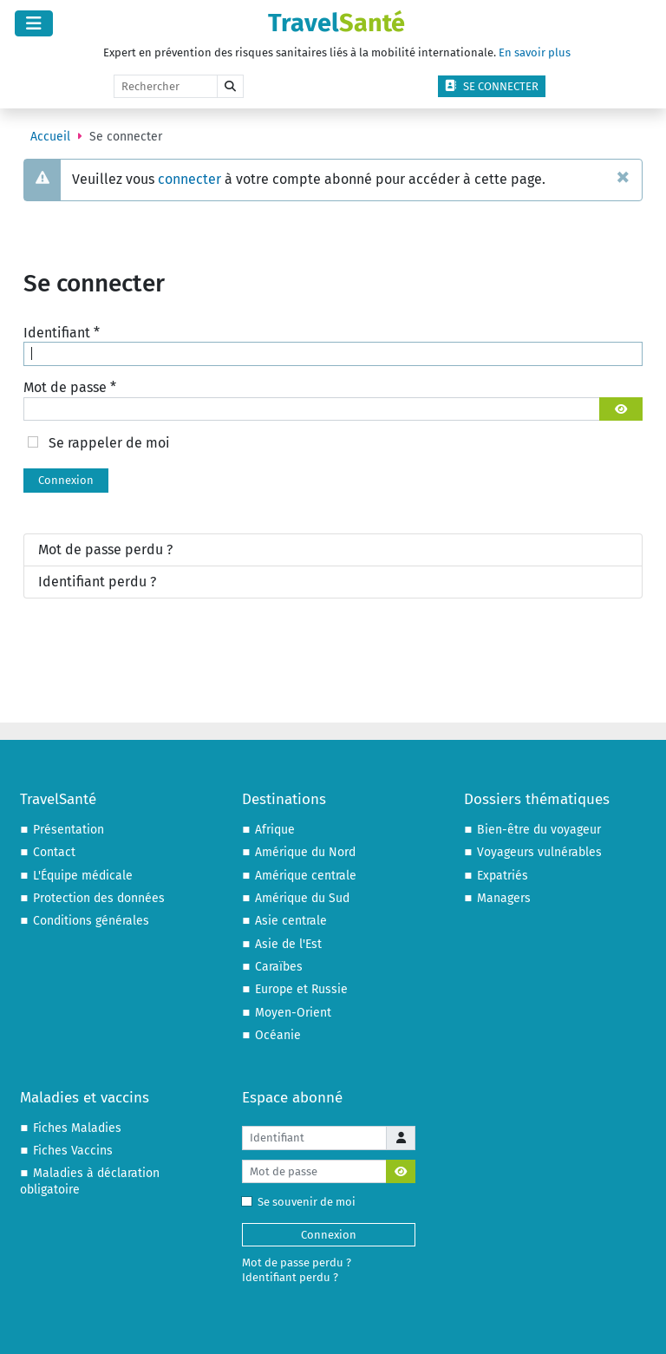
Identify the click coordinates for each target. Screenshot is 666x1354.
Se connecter (492, 86)
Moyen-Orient (293, 1012)
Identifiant (61, 332)
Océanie (278, 1035)
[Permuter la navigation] (34, 23)
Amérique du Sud (302, 898)
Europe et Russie (301, 989)
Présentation (68, 829)
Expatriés (502, 875)
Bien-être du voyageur (539, 829)
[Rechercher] (166, 87)
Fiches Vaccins (73, 1150)
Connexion (66, 480)
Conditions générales (91, 920)
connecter (189, 179)
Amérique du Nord (305, 852)
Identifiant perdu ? (97, 581)
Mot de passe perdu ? (105, 549)
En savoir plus (535, 52)
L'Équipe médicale (83, 875)
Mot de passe (69, 387)
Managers (504, 898)
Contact (54, 852)
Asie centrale (291, 920)
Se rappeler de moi (109, 443)
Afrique (275, 829)
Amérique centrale (305, 875)
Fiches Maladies (77, 1128)
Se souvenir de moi (302, 1201)
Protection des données (99, 898)
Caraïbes (279, 966)
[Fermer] (623, 176)
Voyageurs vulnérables (539, 852)
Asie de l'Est (288, 944)
